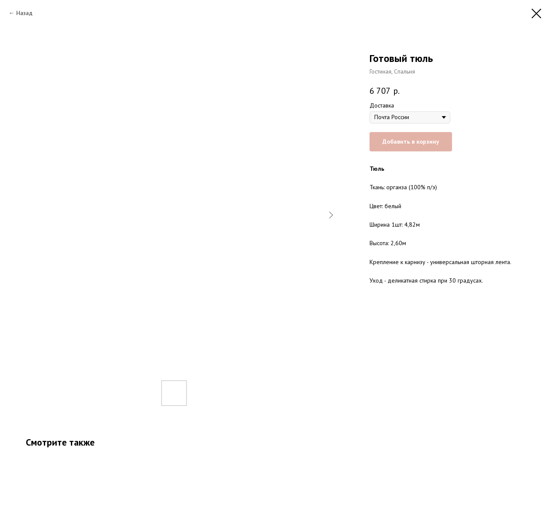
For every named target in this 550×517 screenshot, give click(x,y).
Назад (24, 13)
